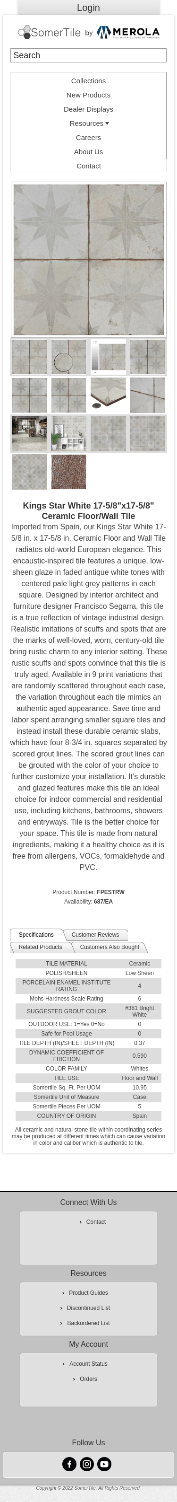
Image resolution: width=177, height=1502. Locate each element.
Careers (88, 137)
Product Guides (88, 1293)
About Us (88, 152)
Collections (88, 81)
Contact (88, 166)
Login (88, 7)
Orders (88, 1379)
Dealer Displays (88, 109)
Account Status (88, 1364)
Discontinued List (88, 1308)
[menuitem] (88, 79)
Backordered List (88, 1323)
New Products (88, 95)
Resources (90, 123)
